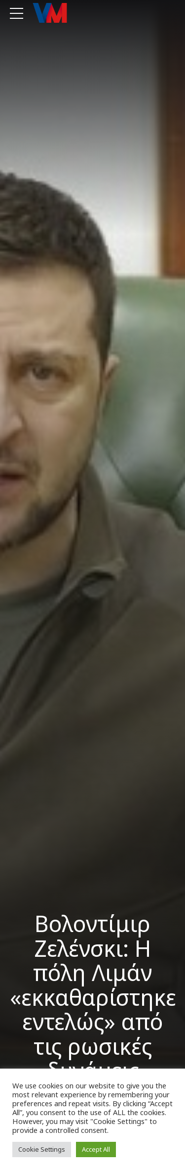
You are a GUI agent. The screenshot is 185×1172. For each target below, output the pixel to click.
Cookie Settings (41, 1149)
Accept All (96, 1149)
